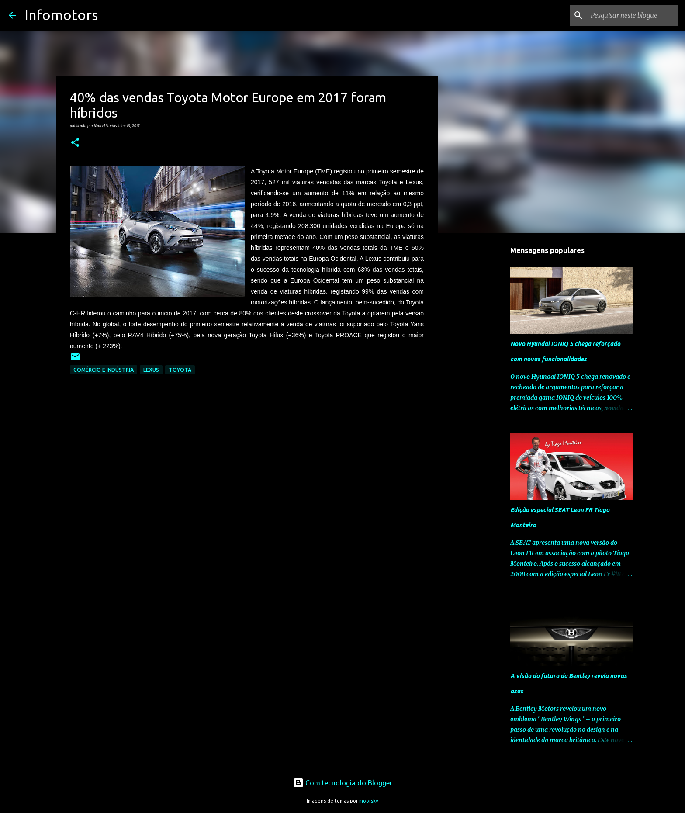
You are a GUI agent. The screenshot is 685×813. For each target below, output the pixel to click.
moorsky (368, 800)
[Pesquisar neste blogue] (632, 15)
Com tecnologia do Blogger (342, 783)
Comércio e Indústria (103, 370)
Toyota (180, 370)
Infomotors (61, 15)
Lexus (151, 370)
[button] (75, 143)
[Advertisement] (246, 557)
